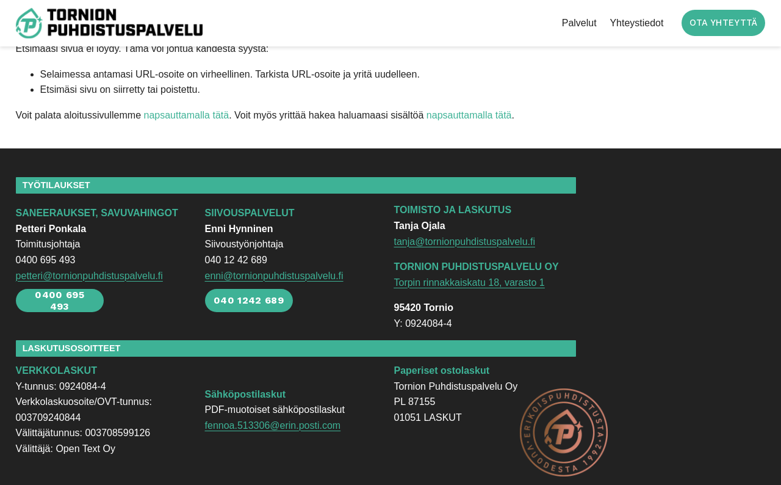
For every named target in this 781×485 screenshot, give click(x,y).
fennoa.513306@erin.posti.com (273, 425)
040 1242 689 (249, 300)
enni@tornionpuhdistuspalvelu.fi (274, 276)
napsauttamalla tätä (186, 115)
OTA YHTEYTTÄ (723, 23)
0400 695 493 (59, 300)
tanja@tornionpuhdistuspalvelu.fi (464, 241)
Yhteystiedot (636, 23)
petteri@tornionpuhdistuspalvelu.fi (89, 276)
